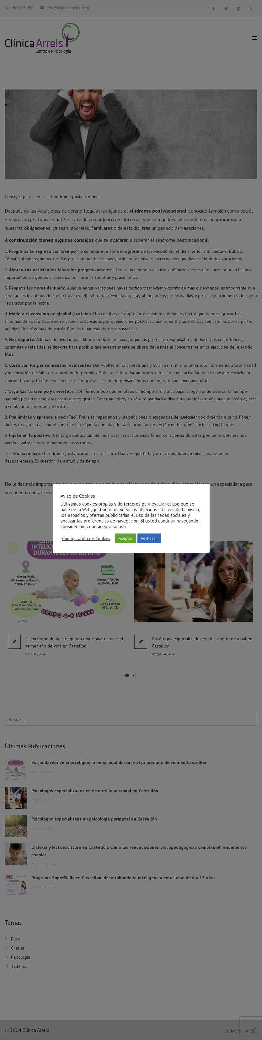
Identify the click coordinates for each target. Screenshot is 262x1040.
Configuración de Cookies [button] (86, 538)
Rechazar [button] (149, 538)
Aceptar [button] (125, 538)
